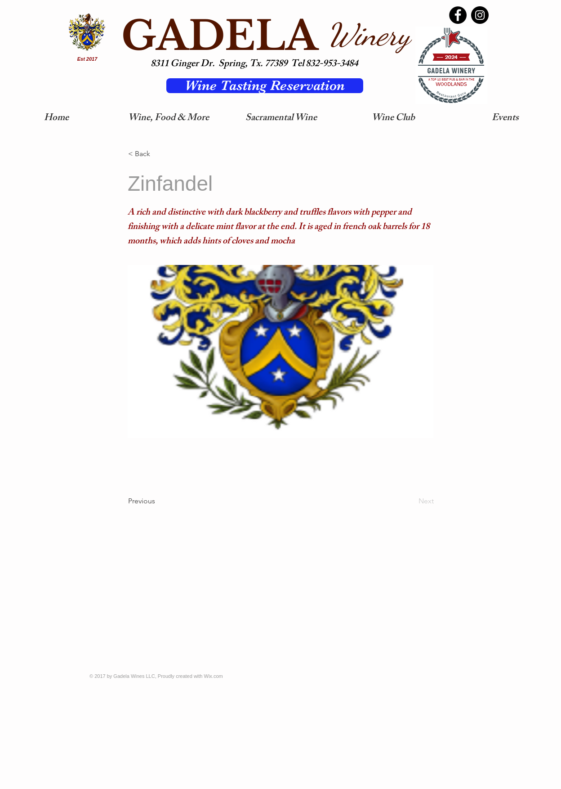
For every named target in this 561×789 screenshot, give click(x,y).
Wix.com (213, 676)
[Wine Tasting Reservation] (264, 85)
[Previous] (157, 501)
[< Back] (157, 154)
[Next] (411, 501)
